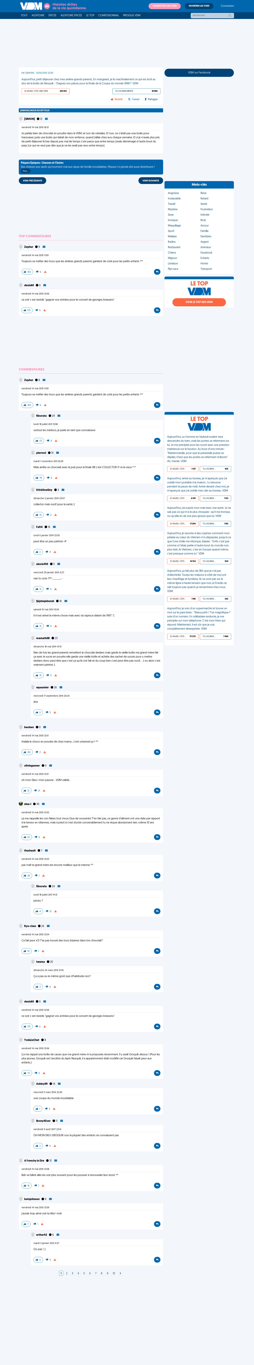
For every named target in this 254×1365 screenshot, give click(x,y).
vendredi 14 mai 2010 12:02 (35, 812)
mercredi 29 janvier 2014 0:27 (49, 572)
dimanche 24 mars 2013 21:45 (49, 970)
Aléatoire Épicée (71, 15)
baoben (29, 727)
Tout (24, 15)
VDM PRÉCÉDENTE (32, 181)
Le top (90, 15)
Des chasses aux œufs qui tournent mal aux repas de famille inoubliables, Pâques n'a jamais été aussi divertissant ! (88, 167)
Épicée (53, 15)
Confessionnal (108, 15)
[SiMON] (29, 119)
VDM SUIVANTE (150, 181)
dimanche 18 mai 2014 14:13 (47, 647)
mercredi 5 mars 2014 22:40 (48, 1092)
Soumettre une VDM (165, 6)
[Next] (120, 1274)
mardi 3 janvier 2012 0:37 (46, 1243)
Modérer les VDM (199, 6)
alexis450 (42, 564)
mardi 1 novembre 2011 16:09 (48, 461)
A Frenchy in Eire (34, 1161)
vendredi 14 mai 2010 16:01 (35, 127)
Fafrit (39, 527)
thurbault (30, 850)
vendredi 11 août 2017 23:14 (47, 1129)
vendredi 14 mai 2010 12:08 (35, 1169)
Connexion (227, 6)
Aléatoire (38, 15)
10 (114, 1273)
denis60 (29, 285)
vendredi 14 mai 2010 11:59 (35, 255)
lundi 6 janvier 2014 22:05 (47, 535)
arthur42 (42, 1235)
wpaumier (42, 687)
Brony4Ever (43, 1121)
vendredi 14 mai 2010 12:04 (35, 934)
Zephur (29, 247)
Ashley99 (42, 1084)
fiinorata (41, 416)
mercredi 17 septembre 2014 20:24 (52, 696)
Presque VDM (131, 15)
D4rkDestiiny (44, 490)
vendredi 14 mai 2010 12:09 (35, 1207)
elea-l (28, 804)
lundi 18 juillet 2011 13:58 (46, 424)
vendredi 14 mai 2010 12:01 (35, 736)
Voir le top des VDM (199, 302)
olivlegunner (32, 766)
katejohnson (32, 1199)
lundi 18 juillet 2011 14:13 (45, 895)
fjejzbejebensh (45, 601)
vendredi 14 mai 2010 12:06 (35, 294)
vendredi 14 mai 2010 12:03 (35, 859)
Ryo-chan (30, 926)
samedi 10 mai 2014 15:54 (46, 609)
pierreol (41, 453)
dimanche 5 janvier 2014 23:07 (49, 498)
